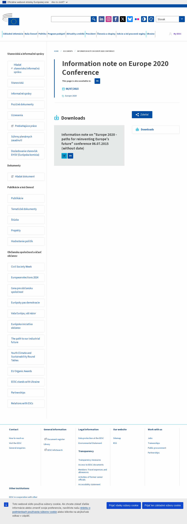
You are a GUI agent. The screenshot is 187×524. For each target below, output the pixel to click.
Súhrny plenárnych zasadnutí (21, 139)
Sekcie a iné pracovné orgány (131, 33)
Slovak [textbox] (161, 19)
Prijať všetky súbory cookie (123, 505)
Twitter (123, 19)
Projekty (16, 231)
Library (47, 445)
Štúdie (15, 220)
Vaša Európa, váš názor (23, 314)
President (91, 33)
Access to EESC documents (91, 465)
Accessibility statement (89, 485)
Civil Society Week (21, 267)
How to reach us (16, 439)
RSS (115, 444)
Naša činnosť (31, 33)
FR (97, 81)
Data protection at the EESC (91, 439)
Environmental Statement (90, 444)
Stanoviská (17, 83)
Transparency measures (89, 461)
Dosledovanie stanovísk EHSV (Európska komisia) (25, 153)
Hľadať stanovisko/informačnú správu (25, 68)
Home (56, 51)
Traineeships (154, 444)
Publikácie (17, 199)
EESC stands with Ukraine (25, 383)
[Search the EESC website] (71, 19)
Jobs (150, 439)
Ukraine (150, 33)
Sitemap (117, 439)
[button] (142, 114)
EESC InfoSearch (53, 450)
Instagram (109, 19)
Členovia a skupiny (106, 33)
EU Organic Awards (21, 372)
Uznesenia (17, 115)
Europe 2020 (71, 95)
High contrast (144, 19)
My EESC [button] (177, 34)
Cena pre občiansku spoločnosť (22, 290)
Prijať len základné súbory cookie (163, 505)
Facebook (116, 19)
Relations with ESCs (22, 404)
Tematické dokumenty (24, 209)
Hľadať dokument (23, 177)
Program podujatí (56, 33)
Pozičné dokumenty (22, 104)
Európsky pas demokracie (25, 303)
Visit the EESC (15, 444)
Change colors (151, 19)
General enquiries (17, 448)
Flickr (137, 19)
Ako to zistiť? (59, 2)
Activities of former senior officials (90, 479)
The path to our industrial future (25, 341)
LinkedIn (101, 19)
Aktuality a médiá (75, 33)
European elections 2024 (24, 278)
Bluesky (130, 19)
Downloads (147, 129)
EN (70, 155)
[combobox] (170, 19)
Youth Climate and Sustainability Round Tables (23, 357)
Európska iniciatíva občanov (22, 326)
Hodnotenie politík (22, 242)
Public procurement (157, 448)
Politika (42, 33)
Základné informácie (13, 33)
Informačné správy (21, 94)
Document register (54, 440)
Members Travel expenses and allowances (92, 472)
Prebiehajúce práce (24, 126)
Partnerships (18, 393)
